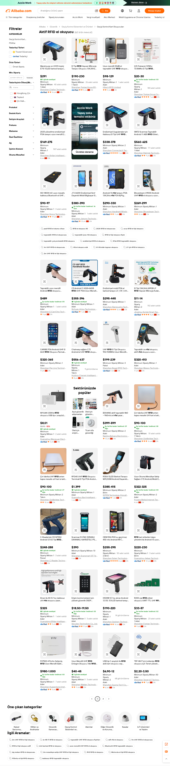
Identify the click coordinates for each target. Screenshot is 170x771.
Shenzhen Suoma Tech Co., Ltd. (116, 685)
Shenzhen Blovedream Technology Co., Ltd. (147, 211)
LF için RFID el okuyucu (133, 247)
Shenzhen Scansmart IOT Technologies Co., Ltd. (85, 556)
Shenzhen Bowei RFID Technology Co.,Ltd (116, 368)
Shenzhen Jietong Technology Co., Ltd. (85, 219)
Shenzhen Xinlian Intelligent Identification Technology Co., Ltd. (53, 155)
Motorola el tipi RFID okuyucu (122, 752)
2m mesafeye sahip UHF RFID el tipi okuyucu (59, 752)
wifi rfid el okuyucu (114, 740)
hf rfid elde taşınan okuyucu (105, 247)
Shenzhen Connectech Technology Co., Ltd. (116, 150)
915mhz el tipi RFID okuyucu (21, 758)
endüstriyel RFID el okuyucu (92, 241)
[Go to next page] (108, 698)
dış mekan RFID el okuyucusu (22, 752)
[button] (96, 10)
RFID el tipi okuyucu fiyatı (113, 235)
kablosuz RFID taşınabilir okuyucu (54, 758)
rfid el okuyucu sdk (79, 247)
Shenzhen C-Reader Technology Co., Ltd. (53, 560)
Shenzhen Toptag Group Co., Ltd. (147, 94)
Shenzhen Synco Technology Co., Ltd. (53, 214)
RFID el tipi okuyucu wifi (20, 746)
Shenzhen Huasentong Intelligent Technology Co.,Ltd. (53, 687)
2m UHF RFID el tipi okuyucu (53, 253)
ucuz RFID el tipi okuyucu (132, 229)
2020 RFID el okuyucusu (104, 229)
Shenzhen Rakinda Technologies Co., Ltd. (147, 153)
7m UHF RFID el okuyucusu (140, 740)
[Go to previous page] (91, 698)
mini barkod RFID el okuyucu (48, 746)
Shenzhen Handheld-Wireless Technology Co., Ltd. (116, 211)
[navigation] (21, 363)
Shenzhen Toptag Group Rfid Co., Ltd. (85, 87)
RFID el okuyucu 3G (79, 229)
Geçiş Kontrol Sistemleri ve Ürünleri (77, 27)
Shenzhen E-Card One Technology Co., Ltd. (53, 312)
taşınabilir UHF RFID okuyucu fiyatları (84, 740)
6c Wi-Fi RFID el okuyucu (51, 740)
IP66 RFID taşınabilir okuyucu (123, 241)
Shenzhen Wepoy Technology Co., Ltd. (147, 368)
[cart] (131, 11)
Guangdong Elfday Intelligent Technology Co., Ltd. (53, 621)
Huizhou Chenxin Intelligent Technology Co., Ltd (85, 375)
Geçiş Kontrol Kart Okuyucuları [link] (110, 27)
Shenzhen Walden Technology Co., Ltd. (85, 684)
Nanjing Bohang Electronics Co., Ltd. (116, 436)
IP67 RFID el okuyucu (93, 752)
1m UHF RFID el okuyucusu (53, 247)
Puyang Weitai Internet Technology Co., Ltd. (147, 500)
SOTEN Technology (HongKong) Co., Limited (116, 495)
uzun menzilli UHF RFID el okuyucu (82, 746)
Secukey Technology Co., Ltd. (84, 624)
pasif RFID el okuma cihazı (52, 229)
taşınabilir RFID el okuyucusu (54, 235)
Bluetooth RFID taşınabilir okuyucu (117, 746)
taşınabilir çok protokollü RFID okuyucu (58, 241)
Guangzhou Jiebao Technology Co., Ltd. (147, 558)
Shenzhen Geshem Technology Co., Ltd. (116, 622)
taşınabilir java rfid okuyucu (84, 235)
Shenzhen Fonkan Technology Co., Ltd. (147, 624)
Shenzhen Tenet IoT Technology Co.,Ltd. (147, 680)
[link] (166, 744)
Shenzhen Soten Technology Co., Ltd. (116, 558)
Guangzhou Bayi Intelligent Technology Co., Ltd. (85, 497)
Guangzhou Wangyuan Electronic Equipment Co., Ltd (53, 439)
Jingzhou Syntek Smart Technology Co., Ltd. (147, 312)
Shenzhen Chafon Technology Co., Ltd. (53, 89)
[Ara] (104, 10)
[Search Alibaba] (67, 10)
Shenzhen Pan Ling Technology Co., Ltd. (53, 368)
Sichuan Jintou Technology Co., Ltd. (85, 309)
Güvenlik (53, 27)
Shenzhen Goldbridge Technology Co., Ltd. (147, 438)
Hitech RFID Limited (112, 87)
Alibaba (42, 27)
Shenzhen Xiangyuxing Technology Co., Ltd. (116, 307)
